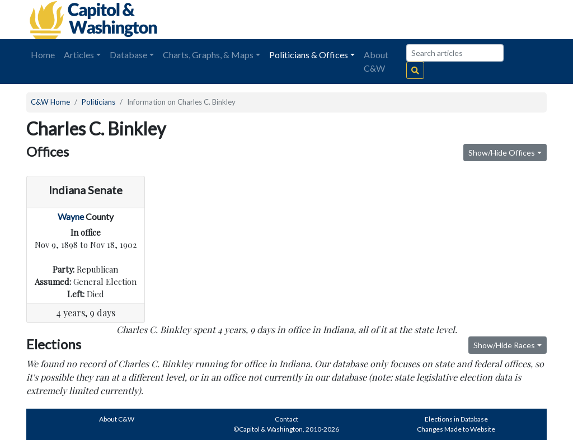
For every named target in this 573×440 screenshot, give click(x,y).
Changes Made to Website (456, 429)
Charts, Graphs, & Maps (208, 54)
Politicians (98, 101)
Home (43, 54)
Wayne (71, 216)
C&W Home (50, 101)
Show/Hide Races (504, 345)
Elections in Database (456, 419)
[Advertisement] (421, 19)
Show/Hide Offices (501, 152)
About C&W (376, 61)
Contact (286, 419)
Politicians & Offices (308, 54)
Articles (79, 54)
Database (128, 54)
